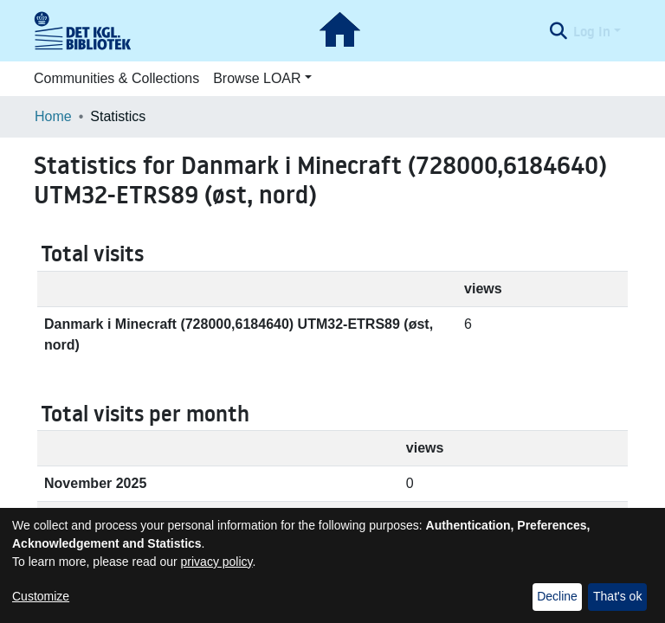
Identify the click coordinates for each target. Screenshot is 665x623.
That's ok (617, 596)
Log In (591, 31)
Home (53, 116)
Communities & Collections (116, 78)
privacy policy (217, 561)
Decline (557, 596)
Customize (40, 596)
